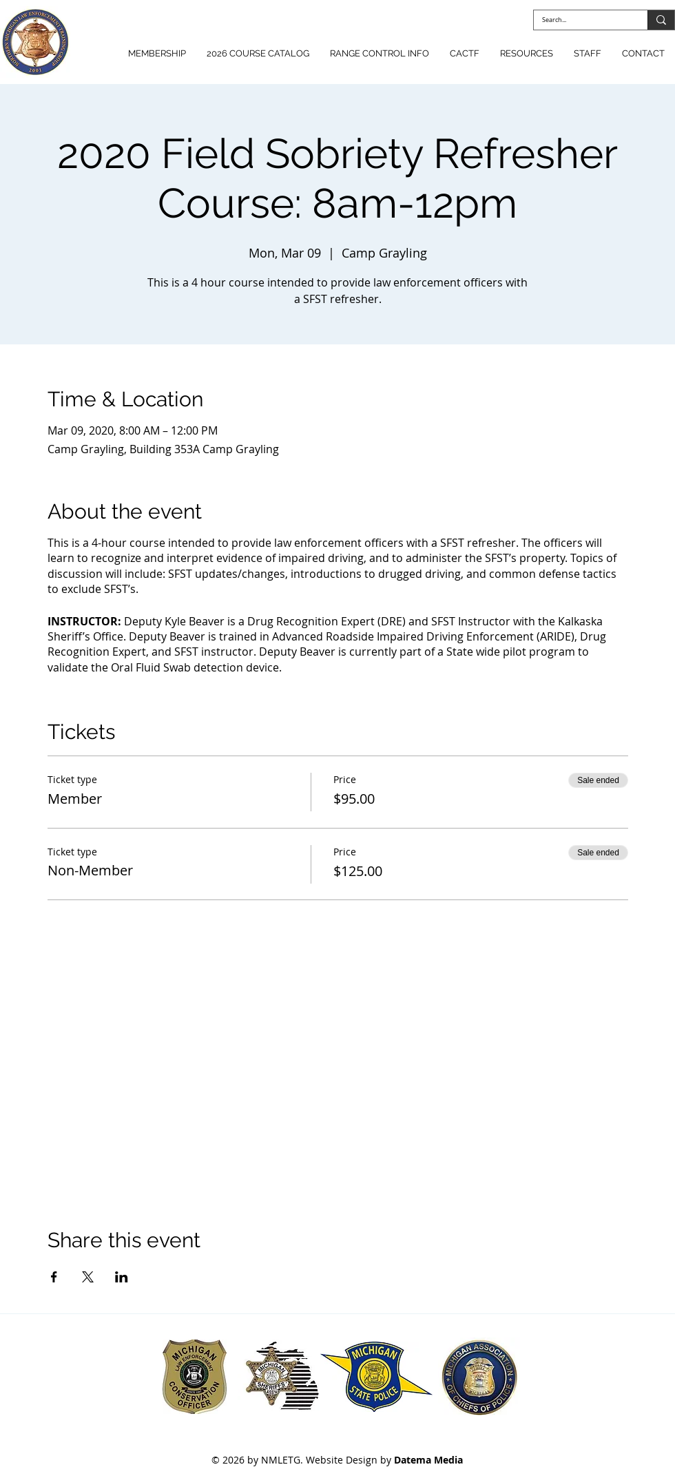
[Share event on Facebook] (54, 1276)
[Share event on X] (87, 1276)
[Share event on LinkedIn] (121, 1276)
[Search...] (580, 20)
